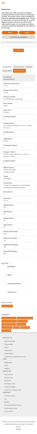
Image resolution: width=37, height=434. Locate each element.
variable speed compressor (24, 318)
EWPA (9, 275)
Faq (5, 399)
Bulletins (7, 402)
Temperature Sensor (14, 283)
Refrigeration (8, 350)
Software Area (8, 377)
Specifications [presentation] (7, 67)
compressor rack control (9, 318)
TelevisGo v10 (12, 292)
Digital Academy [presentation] (19, 71)
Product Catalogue (10, 387)
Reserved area (8, 374)
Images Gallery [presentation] (7, 71)
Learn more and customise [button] (18, 37)
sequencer (16, 327)
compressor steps (7, 327)
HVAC (6, 347)
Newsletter (7, 380)
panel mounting (6, 330)
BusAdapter (11, 266)
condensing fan (25, 327)
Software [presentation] (29, 67)
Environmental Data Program (12, 405)
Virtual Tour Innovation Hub (12, 390)
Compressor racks (7, 306)
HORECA (7, 368)
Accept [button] (27, 32)
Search (18, 50)
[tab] (7, 67)
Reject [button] (10, 32)
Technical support (9, 396)
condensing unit (22, 321)
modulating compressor (8, 324)
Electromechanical (9, 341)
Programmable (8, 344)
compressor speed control (9, 321)
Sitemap (18, 429)
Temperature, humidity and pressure (15, 356)
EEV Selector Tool (9, 384)
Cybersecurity (8, 411)
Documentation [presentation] (19, 67)
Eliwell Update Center (10, 408)
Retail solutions (9, 353)
